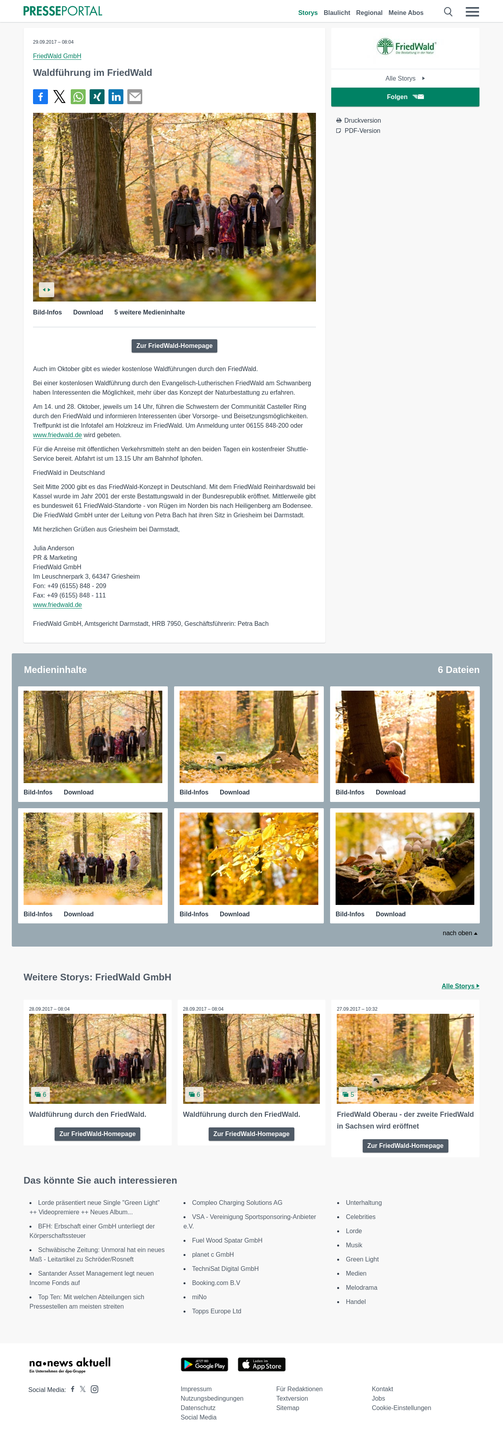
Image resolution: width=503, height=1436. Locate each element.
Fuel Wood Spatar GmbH (227, 1240)
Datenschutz (198, 1407)
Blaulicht (337, 12)
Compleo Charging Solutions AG (237, 1202)
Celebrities (361, 1216)
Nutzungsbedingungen (212, 1398)
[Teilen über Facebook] (40, 96)
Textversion (292, 1398)
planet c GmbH (213, 1254)
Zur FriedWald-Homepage (174, 345)
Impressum (196, 1388)
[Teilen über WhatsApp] (78, 96)
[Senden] (134, 96)
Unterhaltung (364, 1202)
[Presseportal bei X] (80, 1389)
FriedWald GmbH (57, 56)
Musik (354, 1244)
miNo (199, 1296)
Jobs (378, 1398)
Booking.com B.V (216, 1282)
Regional (369, 12)
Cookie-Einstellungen (401, 1407)
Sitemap (287, 1407)
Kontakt (382, 1388)
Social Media (199, 1417)
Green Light (362, 1259)
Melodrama (361, 1287)
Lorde (354, 1230)
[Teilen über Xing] (97, 96)
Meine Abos (406, 12)
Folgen (405, 97)
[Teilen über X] (59, 96)
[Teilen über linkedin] (115, 96)
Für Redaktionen (299, 1388)
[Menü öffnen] (472, 11)
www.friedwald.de (57, 435)
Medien (356, 1273)
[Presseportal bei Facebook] (70, 1389)
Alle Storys (405, 78)
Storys (308, 12)
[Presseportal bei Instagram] (92, 1388)
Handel (356, 1301)
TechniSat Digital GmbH (225, 1268)
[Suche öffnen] (448, 11)
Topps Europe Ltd (216, 1310)
